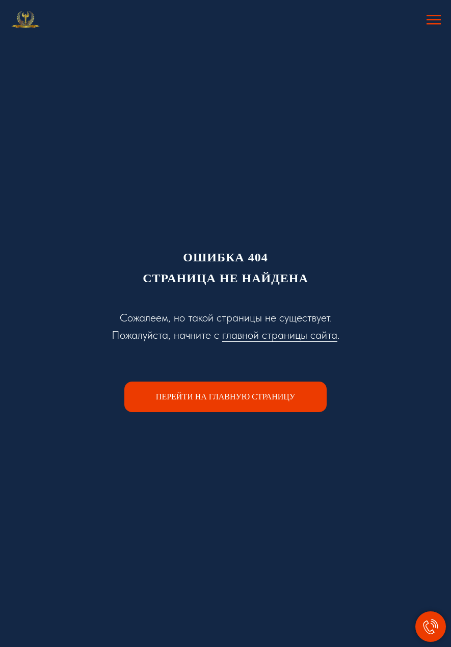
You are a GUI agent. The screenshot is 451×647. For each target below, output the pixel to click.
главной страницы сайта (279, 334)
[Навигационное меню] (434, 20)
